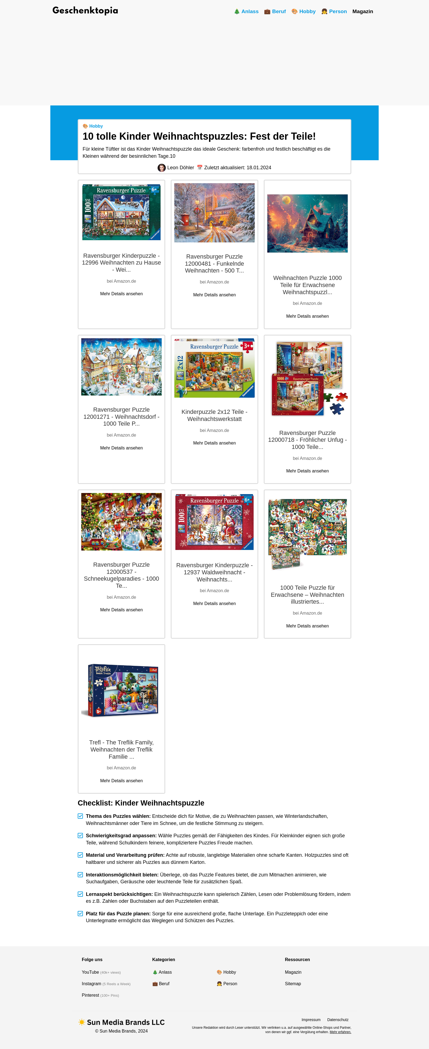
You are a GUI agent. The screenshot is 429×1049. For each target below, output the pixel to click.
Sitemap (293, 983)
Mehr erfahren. (340, 1032)
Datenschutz (338, 1020)
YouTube (90, 972)
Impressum (311, 1020)
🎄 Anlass (246, 11)
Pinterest (90, 995)
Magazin (362, 11)
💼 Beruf (275, 11)
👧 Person (334, 11)
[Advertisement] (214, 59)
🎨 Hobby (303, 11)
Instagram (91, 983)
